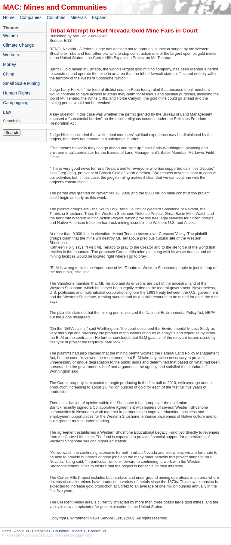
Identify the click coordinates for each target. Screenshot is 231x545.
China (8, 74)
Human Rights (16, 93)
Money (9, 64)
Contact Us (97, 531)
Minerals (78, 17)
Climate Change (18, 45)
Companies (31, 17)
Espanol (99, 17)
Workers (11, 54)
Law (7, 112)
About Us (21, 531)
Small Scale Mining (21, 83)
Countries (56, 17)
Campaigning (16, 102)
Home (8, 17)
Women (10, 35)
